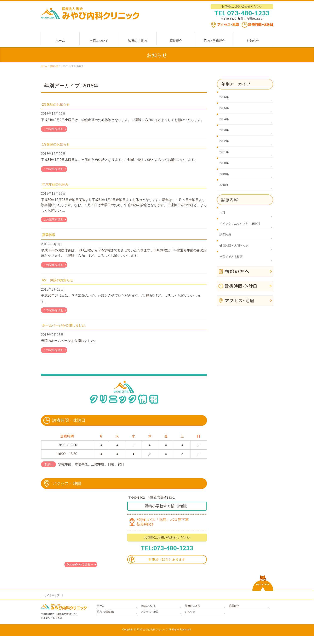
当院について (148, 605)
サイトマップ (51, 595)
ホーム (100, 605)
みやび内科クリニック (155, 629)
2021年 (224, 152)
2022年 (224, 141)
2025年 (224, 108)
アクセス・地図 (149, 611)
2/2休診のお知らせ (56, 104)
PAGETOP (262, 584)
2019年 (224, 174)
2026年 (224, 97)
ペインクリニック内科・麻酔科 (239, 223)
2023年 (224, 130)
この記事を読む (53, 129)
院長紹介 (234, 605)
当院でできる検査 (231, 256)
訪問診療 (225, 234)
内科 (222, 212)
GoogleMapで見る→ (80, 564)
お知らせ (190, 611)
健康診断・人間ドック (234, 245)
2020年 (224, 163)
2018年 (224, 184)
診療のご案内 (192, 605)
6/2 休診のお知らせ (57, 280)
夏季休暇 (48, 235)
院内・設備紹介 (105, 611)
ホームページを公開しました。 (65, 325)
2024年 (224, 119)
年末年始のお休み (55, 184)
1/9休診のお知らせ (56, 144)
